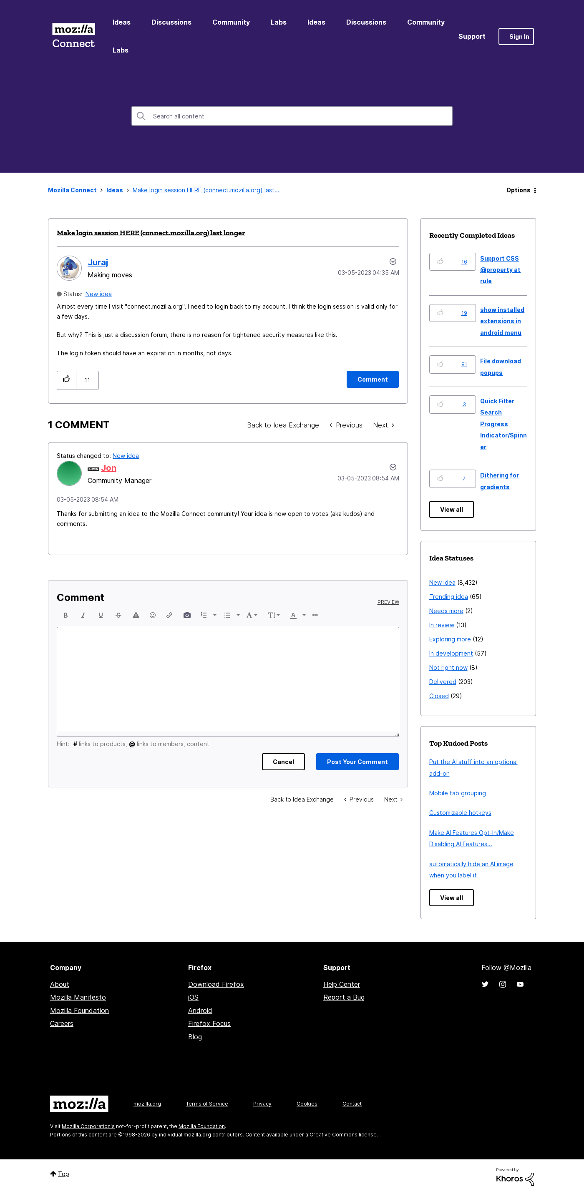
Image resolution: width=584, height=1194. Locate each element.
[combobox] (292, 116)
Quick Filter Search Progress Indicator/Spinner (503, 423)
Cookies (307, 1104)
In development (451, 653)
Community (231, 22)
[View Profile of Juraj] (98, 262)
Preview (388, 602)
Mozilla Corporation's (88, 1126)
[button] (66, 380)
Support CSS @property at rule (500, 270)
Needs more (446, 610)
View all (451, 509)
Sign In (519, 36)
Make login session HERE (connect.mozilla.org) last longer (151, 232)
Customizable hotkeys (460, 812)
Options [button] (518, 190)
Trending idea (448, 596)
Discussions (171, 22)
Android (200, 1010)
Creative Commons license (343, 1134)
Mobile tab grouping (457, 793)
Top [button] (63, 1173)
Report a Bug (344, 997)
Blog (195, 1037)
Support (472, 36)
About (59, 984)
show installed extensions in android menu (502, 321)
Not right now (448, 667)
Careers (61, 1023)
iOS (193, 997)
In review (441, 624)
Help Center (341, 984)
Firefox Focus (209, 1023)
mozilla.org (147, 1104)
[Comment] (373, 379)
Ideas (122, 22)
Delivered (442, 681)
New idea (99, 293)
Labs (279, 22)
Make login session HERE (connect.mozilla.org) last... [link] (206, 190)
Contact (352, 1104)
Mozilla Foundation (79, 1010)
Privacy (262, 1104)
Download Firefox (216, 984)
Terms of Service (207, 1104)
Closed (439, 695)
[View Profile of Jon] (108, 468)
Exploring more (450, 639)
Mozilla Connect (73, 36)
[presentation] (66, 615)
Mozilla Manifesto (78, 997)
